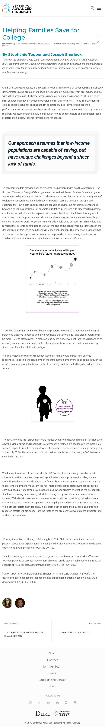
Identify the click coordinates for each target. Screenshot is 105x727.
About (52, 653)
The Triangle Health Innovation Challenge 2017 (23, 634)
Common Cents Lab (61, 44)
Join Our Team (52, 666)
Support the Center (52, 679)
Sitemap (52, 673)
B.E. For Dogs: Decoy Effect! (74, 632)
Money (72, 44)
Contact (52, 660)
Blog (52, 686)
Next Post (95, 623)
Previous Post (12, 623)
